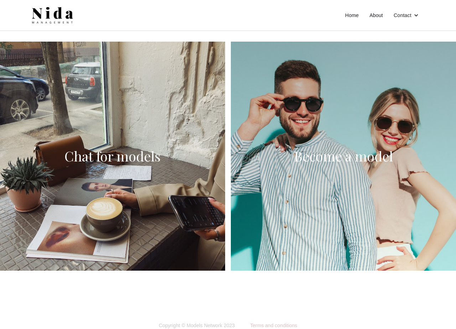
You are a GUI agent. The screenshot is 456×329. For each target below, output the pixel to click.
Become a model (343, 156)
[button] (406, 15)
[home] (52, 15)
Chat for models (112, 156)
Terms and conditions (273, 325)
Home (352, 15)
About (376, 15)
